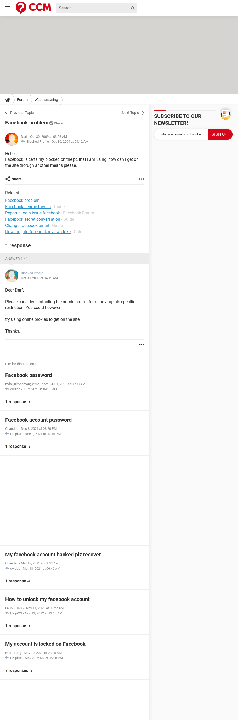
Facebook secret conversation (32, 219)
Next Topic (130, 113)
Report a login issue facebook (32, 212)
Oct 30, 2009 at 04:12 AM (70, 142)
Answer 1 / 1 (16, 258)
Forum (22, 100)
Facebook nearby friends (28, 206)
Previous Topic (22, 113)
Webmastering (46, 100)
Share (17, 179)
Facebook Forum (78, 212)
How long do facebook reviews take (38, 231)
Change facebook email (27, 225)
